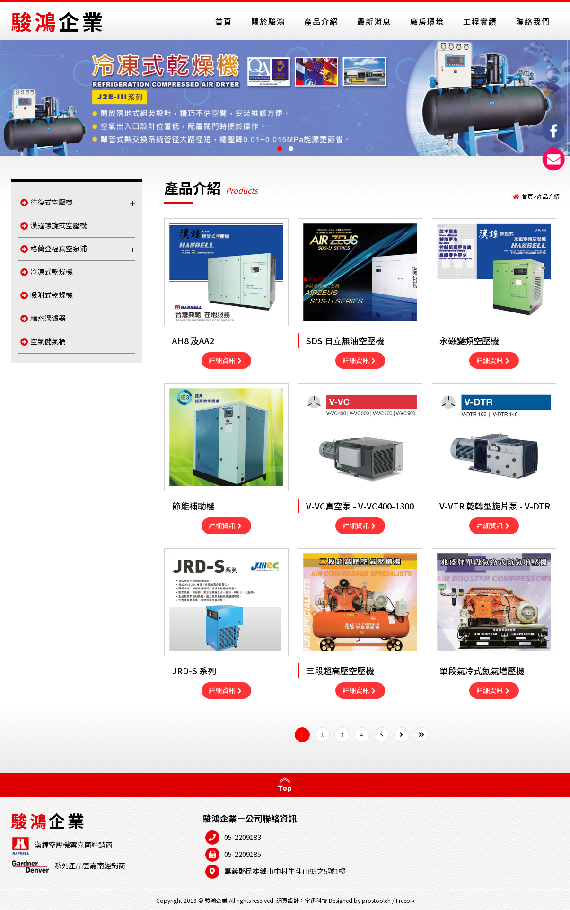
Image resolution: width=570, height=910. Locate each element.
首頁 (527, 196)
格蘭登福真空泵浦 (77, 249)
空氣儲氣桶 (43, 341)
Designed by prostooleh (360, 900)
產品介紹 (548, 196)
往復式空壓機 (77, 203)
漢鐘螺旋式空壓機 (53, 225)
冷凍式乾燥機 (46, 272)
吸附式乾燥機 (46, 295)
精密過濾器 (43, 318)
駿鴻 (58, 21)
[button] (279, 148)
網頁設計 (287, 900)
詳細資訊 (225, 360)
